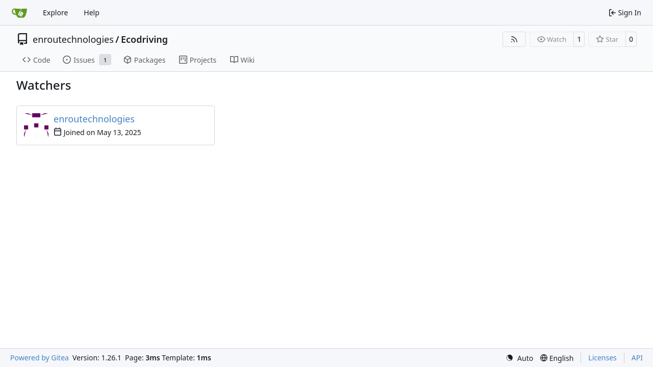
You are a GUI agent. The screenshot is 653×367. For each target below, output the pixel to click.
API (637, 357)
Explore (55, 12)
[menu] (519, 358)
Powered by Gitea (39, 357)
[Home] (19, 13)
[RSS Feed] (514, 39)
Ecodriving (144, 39)
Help (91, 12)
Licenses (602, 357)
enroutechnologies (73, 39)
